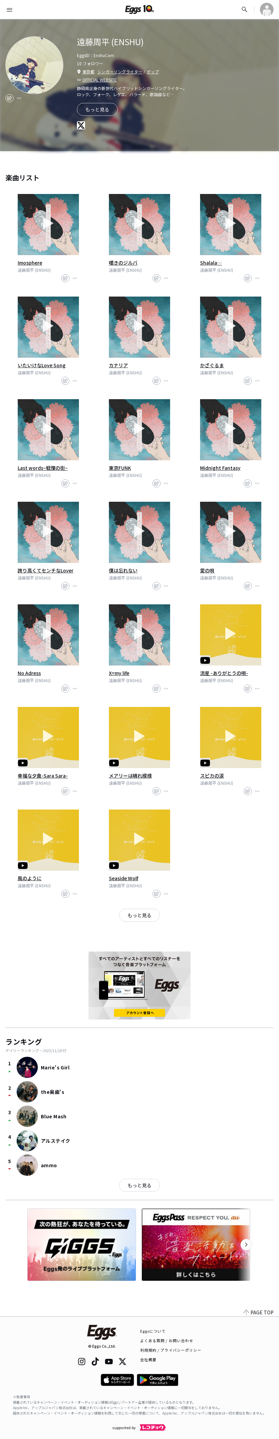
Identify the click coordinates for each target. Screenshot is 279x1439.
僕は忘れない (123, 570)
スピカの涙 (212, 775)
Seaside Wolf (123, 878)
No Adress (29, 673)
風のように (30, 878)
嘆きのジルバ (123, 262)
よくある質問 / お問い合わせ (167, 1340)
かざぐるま (212, 365)
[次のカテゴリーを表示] (246, 1244)
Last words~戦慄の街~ (43, 467)
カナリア (118, 365)
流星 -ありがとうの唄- (224, 673)
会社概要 (148, 1359)
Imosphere (30, 262)
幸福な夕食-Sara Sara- (43, 775)
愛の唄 (207, 570)
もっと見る (139, 1185)
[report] (19, 98)
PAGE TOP (259, 1312)
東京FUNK (120, 467)
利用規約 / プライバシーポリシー (171, 1350)
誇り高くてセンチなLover (45, 570)
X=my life (119, 673)
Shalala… (211, 262)
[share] (9, 98)
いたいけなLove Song (42, 365)
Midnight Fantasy (220, 467)
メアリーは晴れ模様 (130, 775)
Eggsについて (153, 1331)
